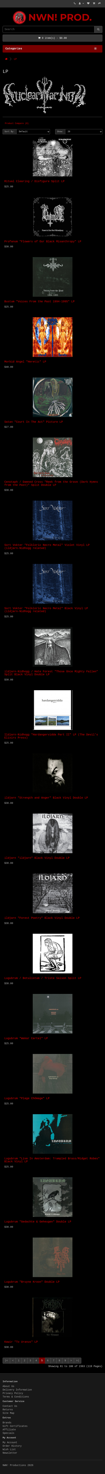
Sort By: (10, 131)
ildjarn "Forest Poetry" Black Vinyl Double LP (42, 918)
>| (77, 1360)
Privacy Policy (13, 1393)
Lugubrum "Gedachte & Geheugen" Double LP (37, 1221)
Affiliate (9, 1429)
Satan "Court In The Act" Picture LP (33, 422)
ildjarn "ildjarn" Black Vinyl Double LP (36, 858)
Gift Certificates (15, 1426)
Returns (8, 1409)
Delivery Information (17, 1389)
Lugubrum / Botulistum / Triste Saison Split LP (42, 978)
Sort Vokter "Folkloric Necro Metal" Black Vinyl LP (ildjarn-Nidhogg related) (46, 610)
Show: (60, 131)
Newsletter (10, 1453)
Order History (12, 1446)
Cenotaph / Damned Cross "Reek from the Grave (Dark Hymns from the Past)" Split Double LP (51, 483)
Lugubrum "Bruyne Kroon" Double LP (32, 1282)
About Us (8, 1386)
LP (15, 59)
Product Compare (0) (17, 123)
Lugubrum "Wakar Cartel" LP (26, 1038)
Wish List (9, 1449)
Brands (7, 1422)
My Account (10, 1442)
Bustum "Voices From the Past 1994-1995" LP (39, 301)
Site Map (8, 1413)
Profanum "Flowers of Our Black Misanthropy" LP (42, 241)
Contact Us (10, 1406)
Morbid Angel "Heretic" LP (25, 361)
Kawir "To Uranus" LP (21, 1342)
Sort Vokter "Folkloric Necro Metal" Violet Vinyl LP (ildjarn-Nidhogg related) (47, 547)
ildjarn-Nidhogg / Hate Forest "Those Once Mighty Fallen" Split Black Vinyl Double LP (51, 673)
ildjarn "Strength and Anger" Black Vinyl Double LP (46, 797)
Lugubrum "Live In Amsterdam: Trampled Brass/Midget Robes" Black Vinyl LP (52, 1160)
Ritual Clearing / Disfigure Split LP (34, 181)
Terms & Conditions (16, 1396)
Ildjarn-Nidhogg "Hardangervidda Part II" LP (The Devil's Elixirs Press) (51, 736)
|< (6, 1360)
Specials (8, 1433)
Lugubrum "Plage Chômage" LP (26, 1098)
